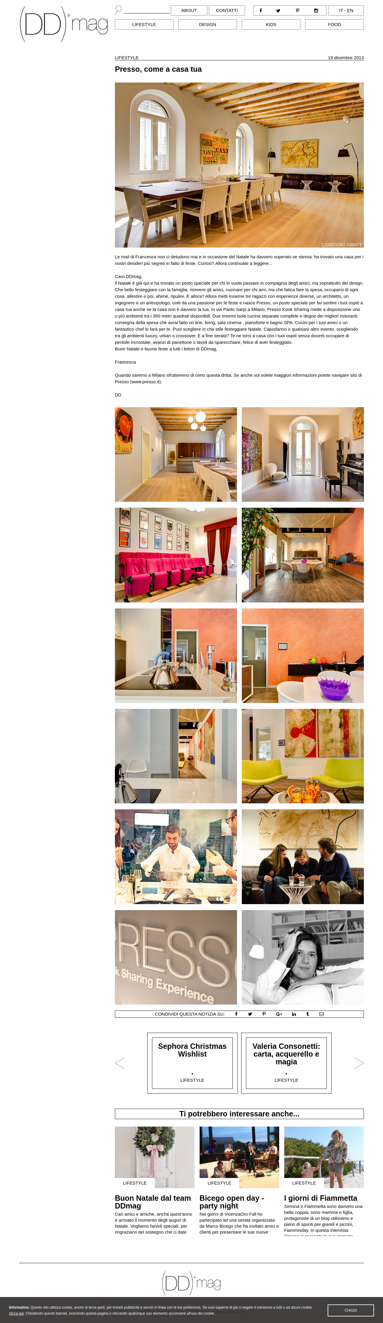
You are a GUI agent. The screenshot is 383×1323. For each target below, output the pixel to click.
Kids (271, 24)
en (350, 10)
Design (207, 24)
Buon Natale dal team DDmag (153, 1202)
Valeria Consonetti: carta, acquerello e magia (286, 1054)
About (189, 10)
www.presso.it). (147, 381)
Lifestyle (144, 24)
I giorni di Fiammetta (320, 1198)
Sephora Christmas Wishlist (192, 1050)
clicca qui (16, 1319)
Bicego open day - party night (232, 1202)
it (341, 10)
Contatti (227, 10)
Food (334, 24)
